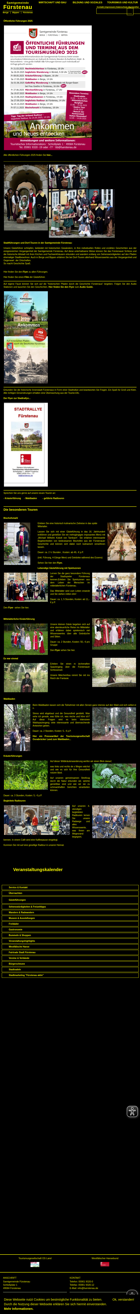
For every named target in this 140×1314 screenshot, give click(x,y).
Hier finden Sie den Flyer (61, 287)
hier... (49, 155)
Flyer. (60, 563)
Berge (6, 12)
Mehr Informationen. (19, 1308)
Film (27, 277)
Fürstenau (18, 6)
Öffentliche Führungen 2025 (18, 21)
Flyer (25, 272)
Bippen (15, 12)
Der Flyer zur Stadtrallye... (17, 398)
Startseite (10, 854)
